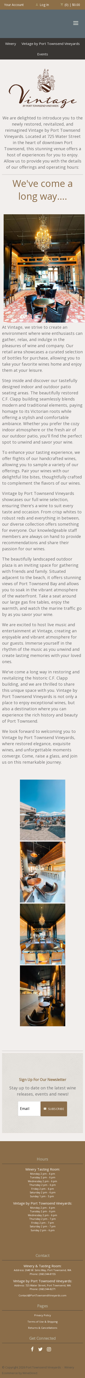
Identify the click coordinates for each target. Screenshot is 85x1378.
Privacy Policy (42, 1315)
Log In (42, 5)
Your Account (14, 5)
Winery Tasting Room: (42, 1169)
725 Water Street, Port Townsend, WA (48, 1285)
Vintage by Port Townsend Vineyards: (42, 1203)
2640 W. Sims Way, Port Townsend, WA (48, 1270)
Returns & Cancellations (42, 1327)
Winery (10, 43)
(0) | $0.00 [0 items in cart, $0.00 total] (70, 5)
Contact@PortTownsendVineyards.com (42, 1295)
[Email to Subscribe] (29, 1108)
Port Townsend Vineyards (20, 23)
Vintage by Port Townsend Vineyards (51, 43)
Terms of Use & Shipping (42, 1321)
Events (42, 54)
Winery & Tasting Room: (42, 1266)
